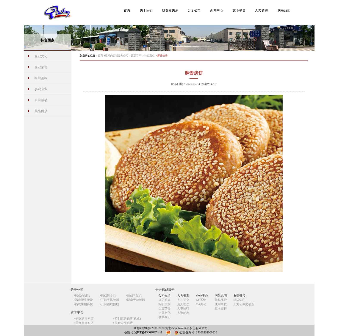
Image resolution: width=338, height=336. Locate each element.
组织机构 (164, 304)
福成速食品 (108, 295)
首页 (100, 55)
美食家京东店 (84, 323)
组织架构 (40, 78)
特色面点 (149, 55)
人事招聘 (183, 308)
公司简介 (164, 300)
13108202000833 (206, 332)
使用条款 (221, 304)
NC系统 (201, 300)
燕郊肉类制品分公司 (117, 55)
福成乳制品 (134, 295)
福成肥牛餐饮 (83, 300)
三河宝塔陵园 (109, 300)
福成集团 (239, 300)
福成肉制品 (82, 295)
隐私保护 (221, 300)
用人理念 (183, 304)
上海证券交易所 (243, 304)
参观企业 (40, 89)
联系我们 (164, 317)
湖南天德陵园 (135, 300)
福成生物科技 (83, 304)
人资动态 (183, 312)
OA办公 (201, 304)
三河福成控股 (109, 304)
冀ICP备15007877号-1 (148, 332)
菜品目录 (40, 111)
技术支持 (221, 308)
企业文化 (40, 56)
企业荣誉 (40, 67)
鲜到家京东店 (84, 318)
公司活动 (40, 100)
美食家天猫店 (123, 323)
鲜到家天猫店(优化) (127, 318)
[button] (146, 10)
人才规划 (183, 300)
